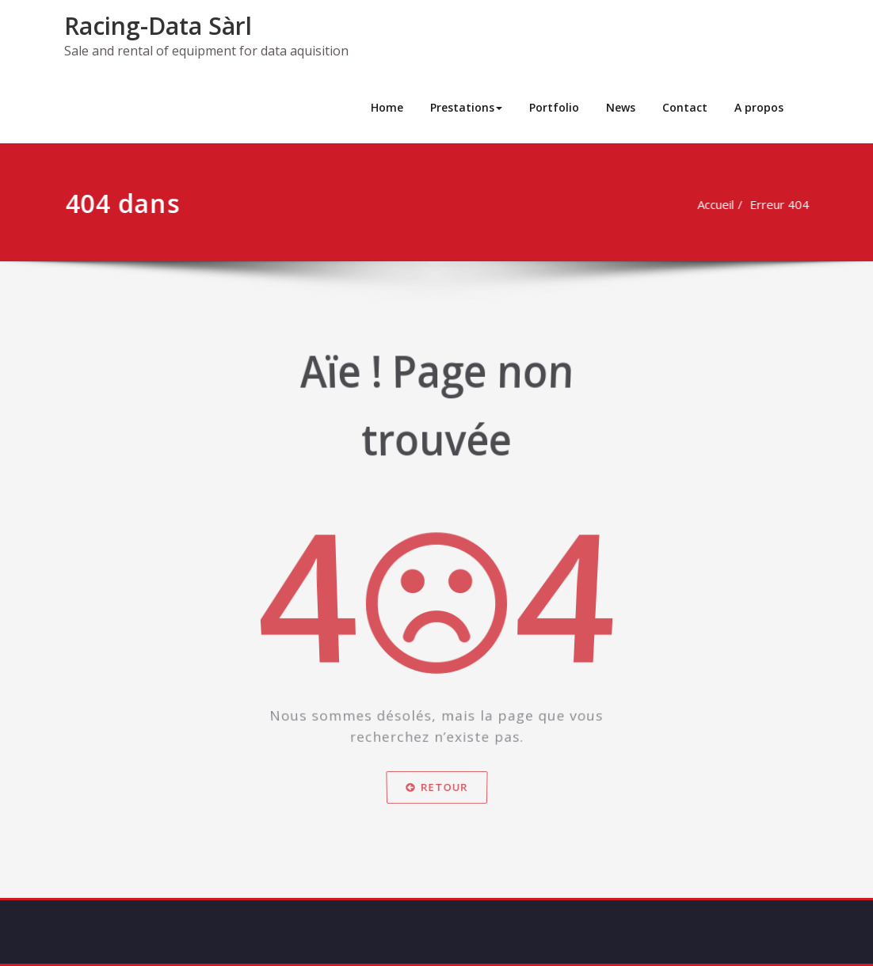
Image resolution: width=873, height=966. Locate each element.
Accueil (722, 204)
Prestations (466, 107)
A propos (758, 107)
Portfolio (554, 107)
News (620, 107)
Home (387, 107)
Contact (684, 107)
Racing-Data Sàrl (158, 26)
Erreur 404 (786, 204)
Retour (437, 793)
